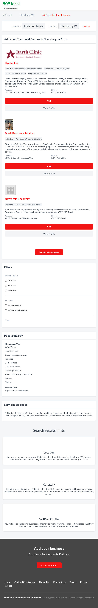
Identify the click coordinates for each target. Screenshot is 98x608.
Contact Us (59, 582)
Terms (72, 582)
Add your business (49, 565)
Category (16, 26)
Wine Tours (10, 347)
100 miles (12, 290)
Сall (49, 100)
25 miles (12, 280)
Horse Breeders (12, 366)
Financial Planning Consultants (19, 374)
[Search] (86, 26)
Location (53, 26)
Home (7, 582)
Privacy (84, 582)
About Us (44, 582)
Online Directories (24, 582)
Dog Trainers (11, 362)
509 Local (7, 15)
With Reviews (14, 305)
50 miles (12, 285)
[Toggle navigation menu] (93, 5)
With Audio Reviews (17, 310)
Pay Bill (8, 585)
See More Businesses (49, 252)
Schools (8, 378)
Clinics (8, 382)
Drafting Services (13, 370)
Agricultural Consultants (16, 390)
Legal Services (11, 351)
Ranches (9, 358)
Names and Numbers (29, 597)
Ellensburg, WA (27, 15)
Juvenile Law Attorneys (16, 355)
